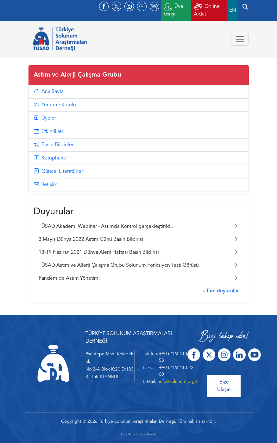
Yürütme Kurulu (55, 105)
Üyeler (45, 118)
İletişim (46, 185)
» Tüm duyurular (220, 291)
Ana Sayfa (49, 92)
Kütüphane (50, 158)
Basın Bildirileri (54, 145)
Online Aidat (207, 10)
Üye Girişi (173, 10)
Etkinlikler (48, 131)
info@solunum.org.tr (179, 381)
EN (232, 10)
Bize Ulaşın (224, 386)
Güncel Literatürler (58, 171)
